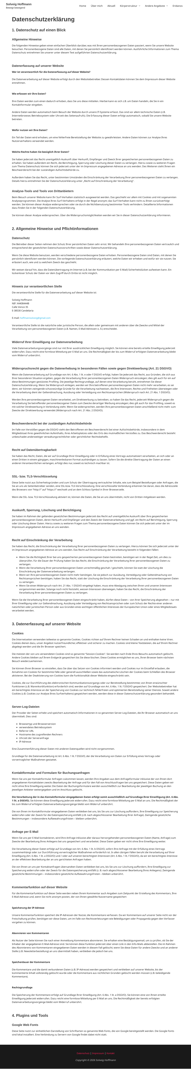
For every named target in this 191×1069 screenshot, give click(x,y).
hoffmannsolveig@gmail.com (36, 318)
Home (82, 6)
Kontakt (111, 1053)
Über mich (97, 6)
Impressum (98, 1053)
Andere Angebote (155, 6)
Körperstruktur (128, 6)
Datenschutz (82, 1053)
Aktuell (111, 6)
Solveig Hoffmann (20, 4)
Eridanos (178, 6)
